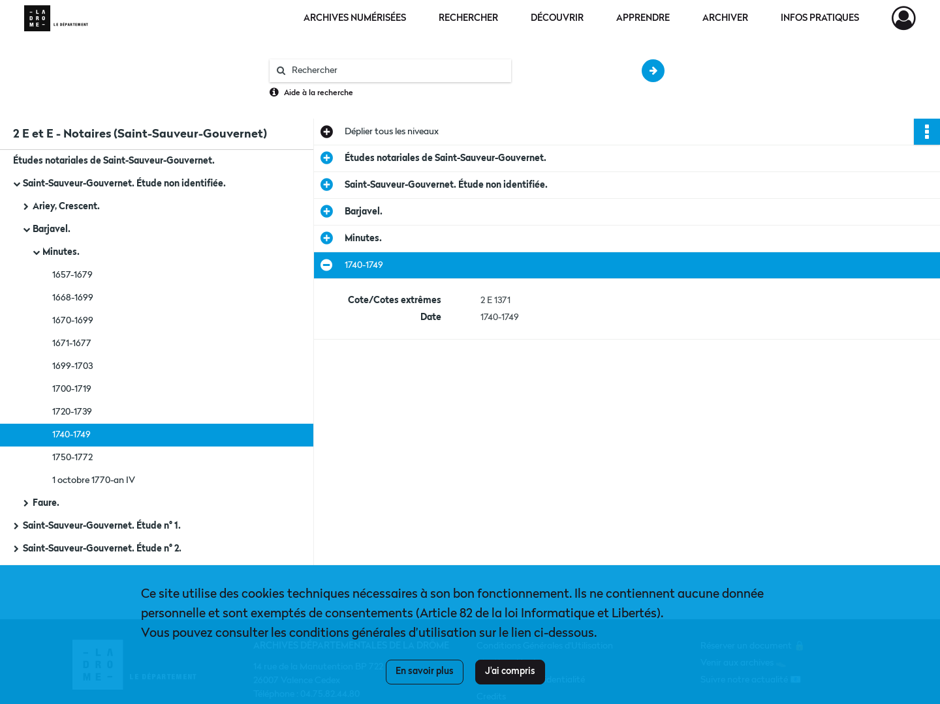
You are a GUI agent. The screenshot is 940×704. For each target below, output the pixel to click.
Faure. (46, 503)
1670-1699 (72, 320)
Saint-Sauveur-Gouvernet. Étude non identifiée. (124, 183)
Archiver (725, 18)
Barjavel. (51, 229)
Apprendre (643, 18)
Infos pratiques (820, 18)
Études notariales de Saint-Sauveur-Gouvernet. (114, 161)
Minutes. (61, 252)
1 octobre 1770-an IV (93, 480)
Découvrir (557, 18)
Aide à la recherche (318, 93)
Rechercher (468, 18)
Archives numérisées (355, 18)
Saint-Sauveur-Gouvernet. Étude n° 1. (102, 526)
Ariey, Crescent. (66, 206)
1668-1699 (72, 297)
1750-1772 (72, 457)
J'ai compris (510, 671)
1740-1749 (71, 434)
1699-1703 (72, 366)
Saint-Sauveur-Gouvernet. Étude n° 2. (102, 548)
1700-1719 (71, 389)
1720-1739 (72, 412)
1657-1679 (72, 275)
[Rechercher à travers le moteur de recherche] (397, 71)
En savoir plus (425, 671)
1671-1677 (71, 343)
